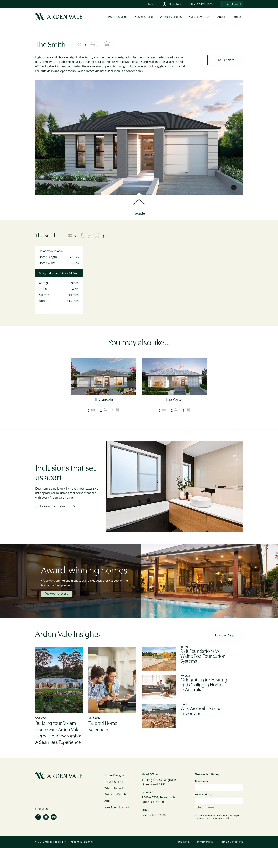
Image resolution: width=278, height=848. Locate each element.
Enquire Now (225, 60)
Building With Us (199, 16)
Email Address (219, 798)
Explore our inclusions (50, 506)
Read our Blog (224, 635)
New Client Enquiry (117, 807)
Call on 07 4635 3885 (200, 4)
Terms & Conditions (231, 841)
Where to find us (171, 16)
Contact (237, 16)
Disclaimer (184, 841)
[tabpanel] (139, 581)
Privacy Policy (200, 818)
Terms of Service (217, 818)
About (221, 16)
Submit (199, 807)
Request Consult (231, 4)
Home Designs (117, 16)
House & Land (143, 16)
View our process (56, 593)
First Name (219, 785)
